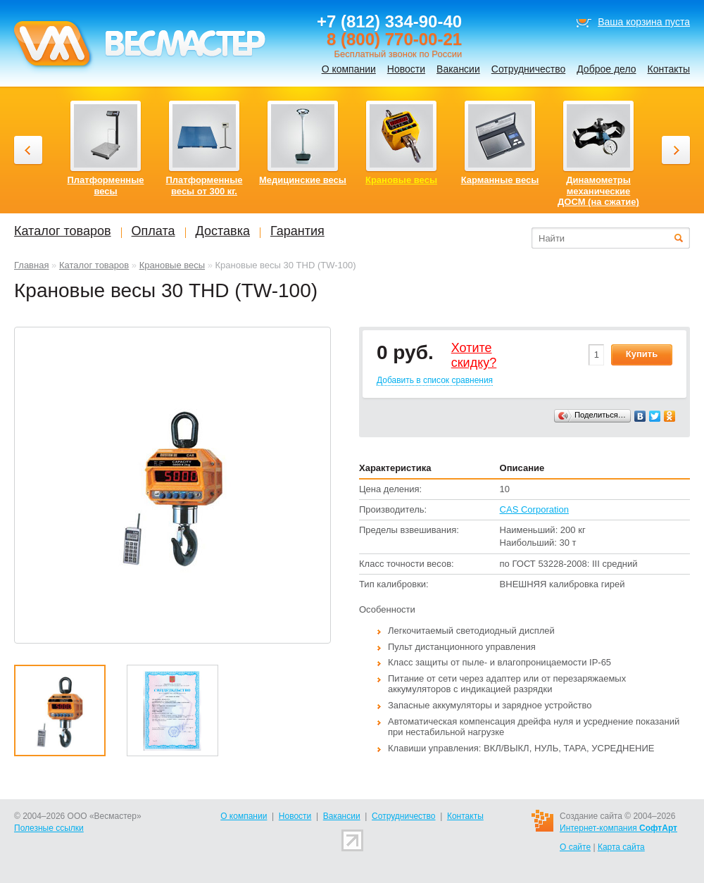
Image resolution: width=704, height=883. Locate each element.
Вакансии (458, 69)
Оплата (153, 231)
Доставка (223, 231)
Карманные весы (500, 180)
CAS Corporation (534, 509)
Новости (406, 69)
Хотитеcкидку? (474, 355)
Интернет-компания (618, 828)
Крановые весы (172, 265)
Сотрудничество (528, 69)
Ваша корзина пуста (644, 21)
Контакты (669, 69)
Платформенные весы (106, 185)
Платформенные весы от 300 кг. (204, 185)
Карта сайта (621, 847)
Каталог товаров (94, 265)
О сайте (575, 847)
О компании (349, 69)
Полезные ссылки (49, 828)
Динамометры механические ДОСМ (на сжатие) (598, 191)
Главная (31, 265)
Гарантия (297, 231)
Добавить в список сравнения (435, 380)
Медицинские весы (302, 180)
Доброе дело (606, 69)
